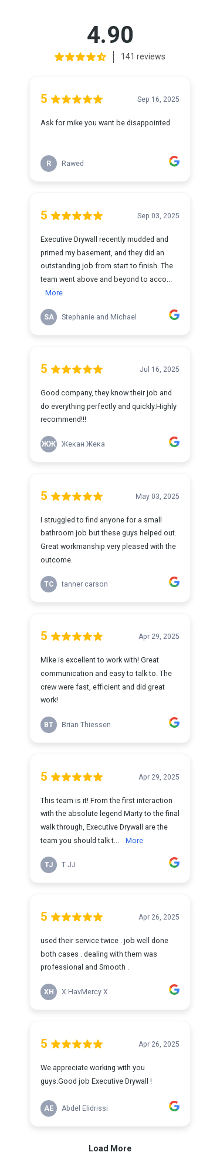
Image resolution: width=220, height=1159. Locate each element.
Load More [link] (110, 1148)
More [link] (54, 292)
